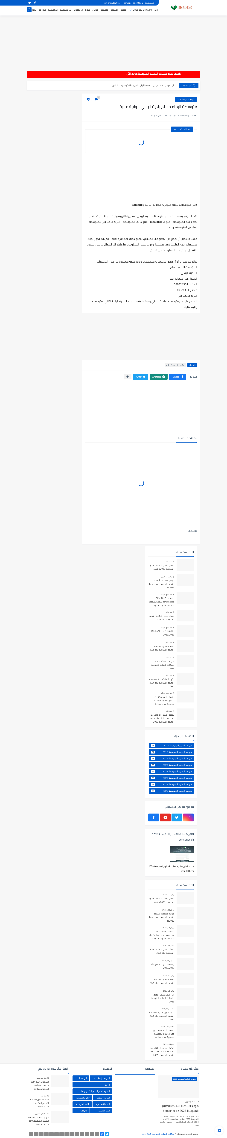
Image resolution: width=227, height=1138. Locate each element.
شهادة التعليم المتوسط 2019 (171, 758)
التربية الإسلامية (102, 1078)
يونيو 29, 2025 (168, 945)
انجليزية (114, 10)
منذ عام (169, 561)
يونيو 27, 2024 (168, 895)
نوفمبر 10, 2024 (167, 1026)
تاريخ (34, 10)
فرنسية (104, 10)
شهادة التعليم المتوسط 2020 (171, 765)
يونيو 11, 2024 (168, 976)
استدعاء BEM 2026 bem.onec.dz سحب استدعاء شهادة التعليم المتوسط (161, 601)
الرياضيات (78, 10)
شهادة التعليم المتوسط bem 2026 (158, 1134)
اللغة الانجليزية (103, 1104)
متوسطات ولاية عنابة (186, 99)
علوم (87, 10)
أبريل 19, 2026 (168, 928)
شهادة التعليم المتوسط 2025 (171, 791)
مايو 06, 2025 (168, 1044)
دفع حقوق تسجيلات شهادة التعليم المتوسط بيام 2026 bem (161, 682)
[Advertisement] (113, 41)
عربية (123, 10)
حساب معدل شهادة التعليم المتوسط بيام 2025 (161, 617)
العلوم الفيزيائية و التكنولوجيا (95, 1091)
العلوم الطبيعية (83, 1097)
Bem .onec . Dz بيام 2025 (145, 10)
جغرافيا (42, 10)
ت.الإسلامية (65, 10)
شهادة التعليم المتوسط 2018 (171, 752)
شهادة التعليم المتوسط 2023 (171, 778)
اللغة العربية (104, 1110)
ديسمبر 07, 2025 (167, 1009)
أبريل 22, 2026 (168, 910)
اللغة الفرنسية (83, 1104)
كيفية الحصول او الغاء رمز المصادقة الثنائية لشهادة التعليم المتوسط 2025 (162, 718)
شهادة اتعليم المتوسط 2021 (171, 746)
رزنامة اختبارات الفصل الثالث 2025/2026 (161, 633)
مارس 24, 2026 (167, 960)
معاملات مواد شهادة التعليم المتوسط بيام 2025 (161, 648)
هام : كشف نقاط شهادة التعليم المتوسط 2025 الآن (136, 73)
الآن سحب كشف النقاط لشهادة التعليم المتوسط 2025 (150, 85)
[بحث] (29, 10)
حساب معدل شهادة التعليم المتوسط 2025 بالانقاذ (161, 567)
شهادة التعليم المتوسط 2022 (171, 771)
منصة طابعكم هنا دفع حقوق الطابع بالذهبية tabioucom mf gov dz (163, 700)
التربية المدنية (103, 1097)
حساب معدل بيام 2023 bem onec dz (139, 3)
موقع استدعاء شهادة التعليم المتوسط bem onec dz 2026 (161, 584)
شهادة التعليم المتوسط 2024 (171, 784)
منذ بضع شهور (166, 577)
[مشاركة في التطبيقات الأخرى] (127, 376)
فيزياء (95, 10)
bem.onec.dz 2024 (112, 3)
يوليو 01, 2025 (168, 991)
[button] (177, 377)
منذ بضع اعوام (166, 693)
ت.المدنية (53, 10)
